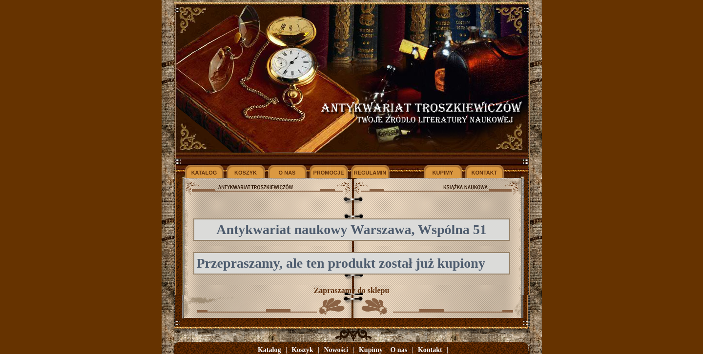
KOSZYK (245, 173)
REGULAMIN (370, 173)
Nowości (336, 350)
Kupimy (371, 350)
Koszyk (302, 350)
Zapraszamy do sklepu (352, 290)
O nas (398, 350)
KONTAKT (484, 173)
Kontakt (430, 350)
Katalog (269, 350)
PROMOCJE (328, 173)
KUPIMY (443, 173)
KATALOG (204, 173)
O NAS (287, 173)
